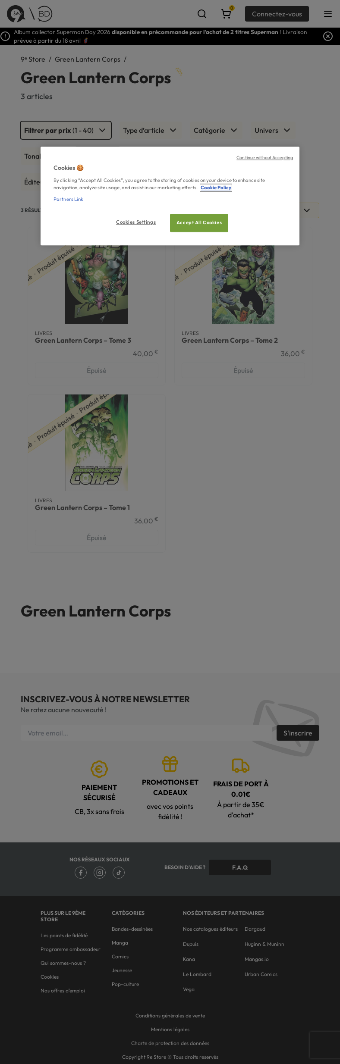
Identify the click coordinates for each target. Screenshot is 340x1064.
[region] (170, 196)
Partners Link (68, 199)
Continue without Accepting (264, 157)
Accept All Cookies (199, 222)
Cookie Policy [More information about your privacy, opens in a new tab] (216, 188)
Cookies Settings (136, 222)
